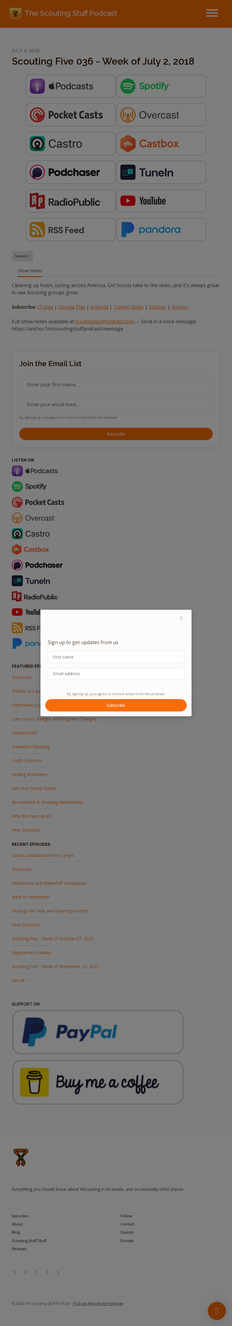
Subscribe (116, 705)
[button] (181, 618)
